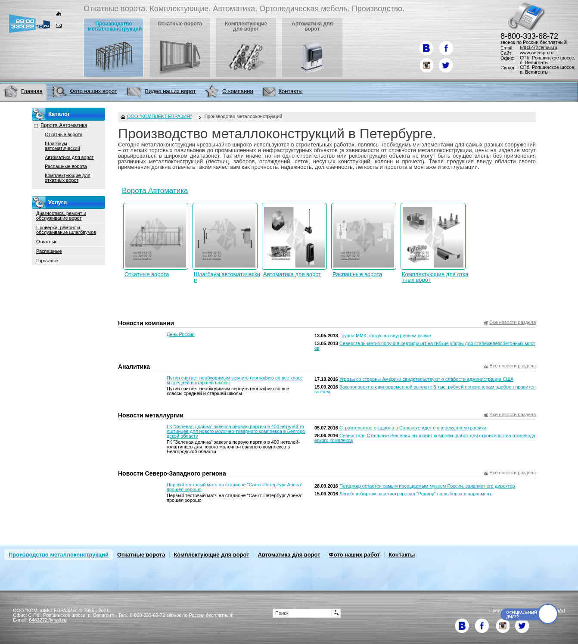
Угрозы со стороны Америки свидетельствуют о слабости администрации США (426, 379)
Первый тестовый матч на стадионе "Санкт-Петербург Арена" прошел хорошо (234, 487)
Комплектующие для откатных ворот (435, 277)
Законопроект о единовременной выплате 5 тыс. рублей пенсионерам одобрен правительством (425, 389)
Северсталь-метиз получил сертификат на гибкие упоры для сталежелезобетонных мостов (424, 346)
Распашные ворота (357, 274)
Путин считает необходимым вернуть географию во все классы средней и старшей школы (235, 380)
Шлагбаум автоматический (227, 277)
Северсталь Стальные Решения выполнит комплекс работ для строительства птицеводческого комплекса (424, 438)
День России (181, 334)
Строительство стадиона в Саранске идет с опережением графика (412, 427)
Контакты (401, 554)
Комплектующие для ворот (211, 554)
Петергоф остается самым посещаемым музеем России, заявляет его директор (427, 485)
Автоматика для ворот (292, 274)
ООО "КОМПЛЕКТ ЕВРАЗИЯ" (159, 116)
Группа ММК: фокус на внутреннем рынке (385, 335)
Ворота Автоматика (155, 190)
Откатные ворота (146, 274)
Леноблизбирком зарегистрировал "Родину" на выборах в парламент (415, 493)
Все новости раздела (513, 322)
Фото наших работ (354, 554)
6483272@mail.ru (538, 47)
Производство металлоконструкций (59, 554)
